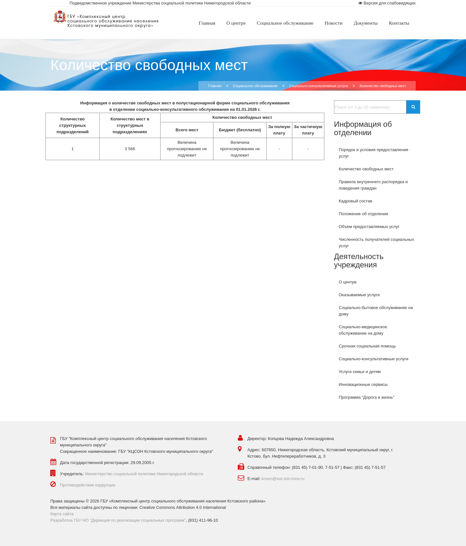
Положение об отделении (363, 213)
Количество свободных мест (366, 169)
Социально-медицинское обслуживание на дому (363, 330)
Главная (214, 86)
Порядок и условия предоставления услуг (373, 153)
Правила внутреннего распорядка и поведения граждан (373, 185)
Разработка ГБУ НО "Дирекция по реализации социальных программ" (118, 520)
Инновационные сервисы (363, 384)
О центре (348, 282)
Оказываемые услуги (359, 294)
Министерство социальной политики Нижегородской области (144, 473)
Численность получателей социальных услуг (376, 242)
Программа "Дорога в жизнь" (366, 397)
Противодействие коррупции (87, 485)
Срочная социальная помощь (367, 346)
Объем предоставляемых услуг (369, 226)
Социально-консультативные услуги (373, 358)
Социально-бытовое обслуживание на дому (376, 310)
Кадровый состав (355, 201)
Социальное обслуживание (255, 86)
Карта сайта (61, 513)
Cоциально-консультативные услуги (318, 86)
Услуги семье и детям (360, 371)
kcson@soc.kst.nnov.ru (283, 478)
